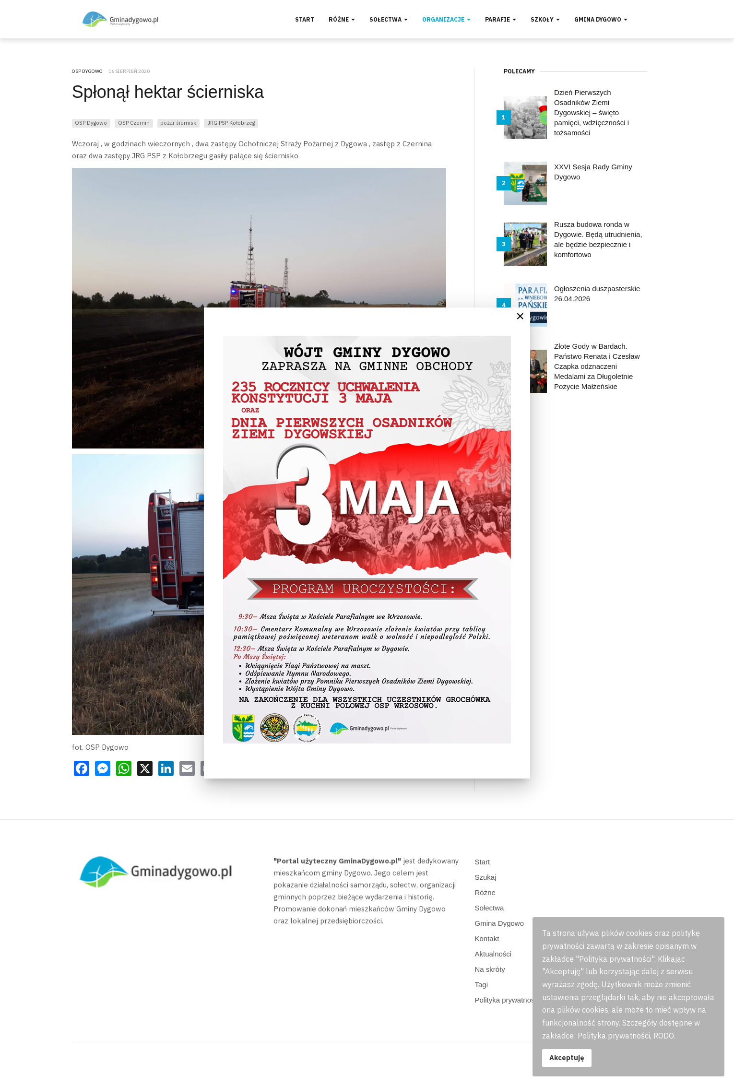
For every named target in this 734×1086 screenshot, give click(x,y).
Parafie (500, 19)
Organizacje (446, 19)
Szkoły (545, 19)
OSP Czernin (134, 122)
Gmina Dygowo (600, 19)
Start (304, 19)
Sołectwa (388, 19)
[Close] (520, 316)
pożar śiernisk (178, 122)
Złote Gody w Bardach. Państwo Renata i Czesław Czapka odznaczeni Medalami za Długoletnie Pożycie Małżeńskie (596, 366)
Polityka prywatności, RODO (520, 1000)
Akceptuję (566, 1057)
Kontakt (487, 938)
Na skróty (490, 969)
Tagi (481, 984)
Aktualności (493, 954)
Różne (342, 19)
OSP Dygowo (91, 122)
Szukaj (486, 877)
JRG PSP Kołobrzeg (231, 122)
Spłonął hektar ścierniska (168, 92)
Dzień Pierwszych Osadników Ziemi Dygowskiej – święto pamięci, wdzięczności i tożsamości (591, 112)
